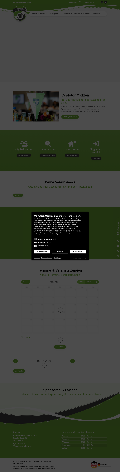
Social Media (42, 242)
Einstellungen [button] (57, 258)
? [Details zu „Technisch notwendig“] (55, 239)
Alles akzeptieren (78, 251)
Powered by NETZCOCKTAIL (78, 258)
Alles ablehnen (42, 251)
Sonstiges (41, 245)
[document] (60, 226)
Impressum (37, 258)
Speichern (60, 251)
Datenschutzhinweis (46, 258)
